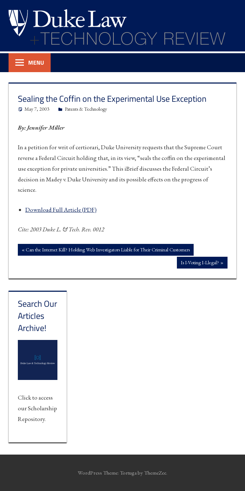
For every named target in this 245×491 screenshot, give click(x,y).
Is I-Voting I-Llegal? (199, 263)
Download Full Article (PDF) (61, 210)
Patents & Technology (86, 109)
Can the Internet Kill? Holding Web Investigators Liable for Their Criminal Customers (107, 250)
